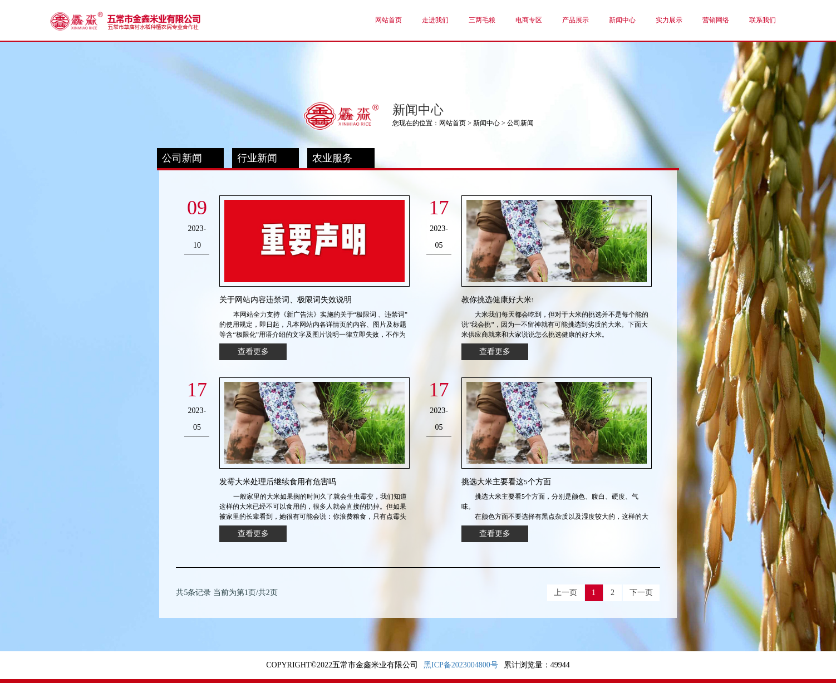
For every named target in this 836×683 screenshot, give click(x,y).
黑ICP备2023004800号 (461, 665)
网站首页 (452, 123)
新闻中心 (486, 123)
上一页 (565, 592)
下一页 (641, 592)
